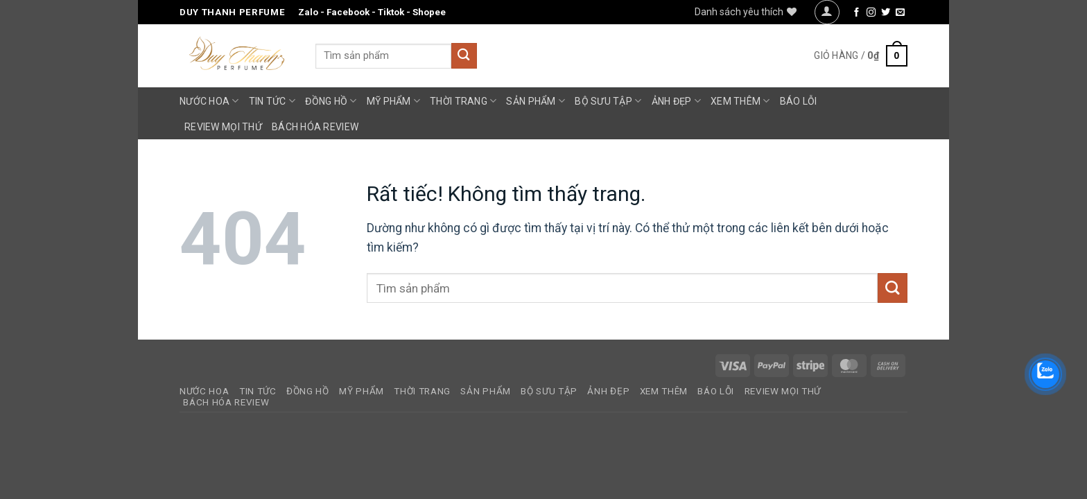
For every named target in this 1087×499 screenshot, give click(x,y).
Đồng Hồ (330, 100)
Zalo (308, 12)
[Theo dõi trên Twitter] (885, 13)
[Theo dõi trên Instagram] (871, 13)
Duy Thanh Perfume (232, 12)
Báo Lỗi (798, 101)
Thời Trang (463, 100)
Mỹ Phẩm (393, 100)
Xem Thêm (740, 100)
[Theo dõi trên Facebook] (856, 13)
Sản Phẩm (535, 100)
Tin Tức (272, 100)
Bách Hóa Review (315, 126)
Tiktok (391, 12)
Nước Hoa (209, 100)
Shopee (429, 12)
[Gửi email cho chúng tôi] (900, 13)
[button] (827, 12)
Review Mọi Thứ (223, 126)
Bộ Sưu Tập (608, 100)
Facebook (348, 12)
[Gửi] (464, 56)
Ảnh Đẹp (676, 100)
